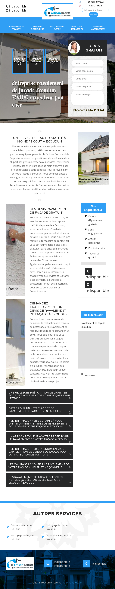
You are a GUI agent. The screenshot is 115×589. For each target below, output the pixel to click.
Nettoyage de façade (57, 28)
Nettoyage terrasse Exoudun (55, 527)
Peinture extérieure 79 (37, 28)
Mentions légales (73, 582)
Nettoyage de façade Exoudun (20, 537)
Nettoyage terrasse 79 (77, 28)
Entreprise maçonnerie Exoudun (56, 537)
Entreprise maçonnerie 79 (98, 28)
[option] (19, 61)
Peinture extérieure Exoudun (19, 527)
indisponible (16, 6)
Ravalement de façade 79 (16, 28)
